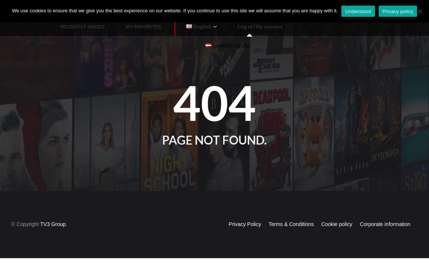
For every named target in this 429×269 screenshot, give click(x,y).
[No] (419, 11)
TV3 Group (53, 210)
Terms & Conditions (291, 210)
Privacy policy (397, 11)
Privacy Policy (245, 210)
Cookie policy (336, 210)
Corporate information (385, 210)
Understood (358, 11)
